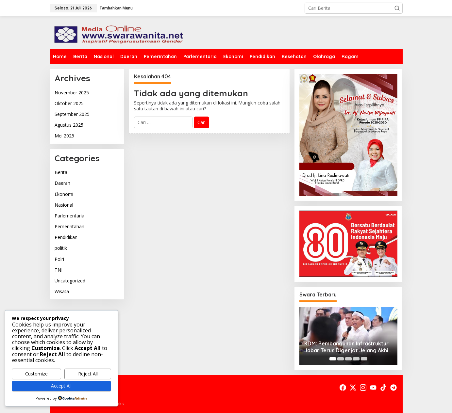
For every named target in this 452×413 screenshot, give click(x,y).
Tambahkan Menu (116, 8)
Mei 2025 (64, 136)
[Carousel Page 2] (340, 358)
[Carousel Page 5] (364, 358)
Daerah (62, 183)
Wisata (62, 291)
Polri (59, 259)
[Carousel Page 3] (348, 358)
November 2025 (72, 92)
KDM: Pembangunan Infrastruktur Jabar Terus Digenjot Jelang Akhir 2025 (347, 347)
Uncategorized (70, 281)
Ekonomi (64, 194)
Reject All (88, 374)
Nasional (64, 205)
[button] (397, 8)
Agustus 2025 (69, 125)
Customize (36, 374)
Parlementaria (69, 216)
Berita (61, 172)
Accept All (61, 386)
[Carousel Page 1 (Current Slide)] (332, 358)
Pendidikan (66, 237)
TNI (58, 270)
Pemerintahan (69, 226)
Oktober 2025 (69, 103)
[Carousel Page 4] (356, 358)
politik (61, 248)
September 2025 (72, 114)
